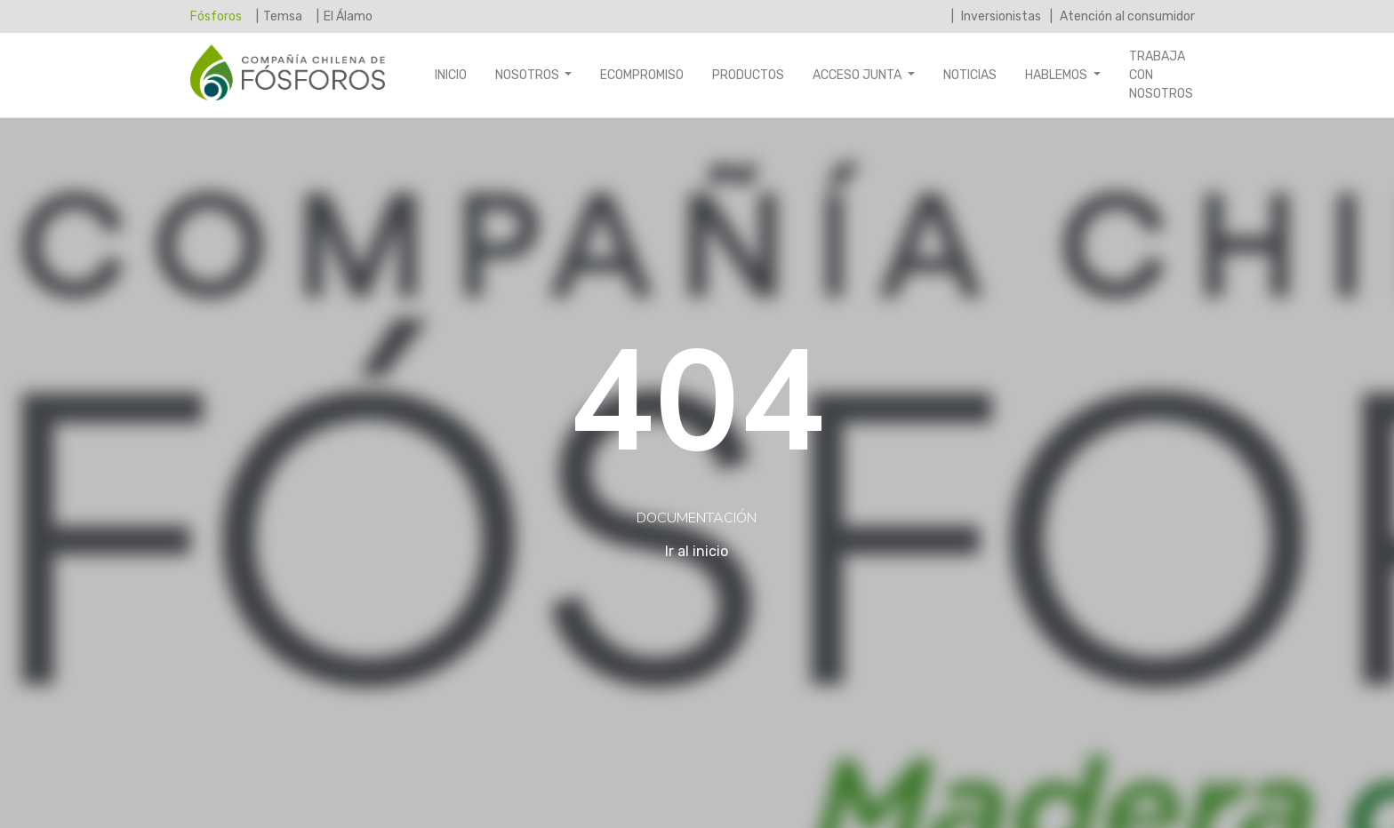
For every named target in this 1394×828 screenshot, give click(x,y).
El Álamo (348, 16)
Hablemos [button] (1057, 75)
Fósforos (216, 15)
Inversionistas (999, 16)
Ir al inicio (696, 551)
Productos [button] (748, 75)
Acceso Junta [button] (858, 75)
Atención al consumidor (1126, 16)
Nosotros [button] (528, 75)
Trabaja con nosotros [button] (1161, 75)
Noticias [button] (970, 75)
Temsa (282, 16)
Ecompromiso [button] (642, 75)
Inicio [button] (451, 75)
